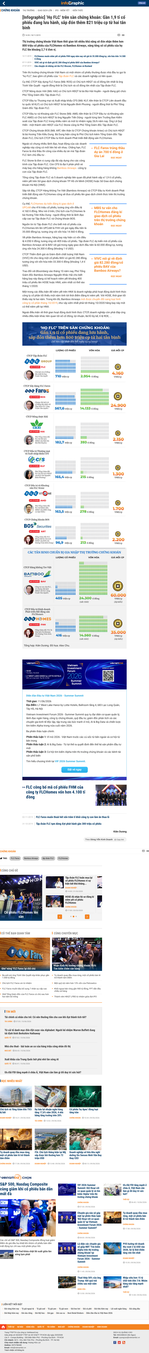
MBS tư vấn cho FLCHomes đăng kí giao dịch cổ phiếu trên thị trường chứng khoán (109, 216)
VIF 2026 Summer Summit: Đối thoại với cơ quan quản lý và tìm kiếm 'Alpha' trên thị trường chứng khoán (88, 1191)
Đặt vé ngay (75, 769)
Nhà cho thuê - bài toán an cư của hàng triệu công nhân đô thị (37, 1046)
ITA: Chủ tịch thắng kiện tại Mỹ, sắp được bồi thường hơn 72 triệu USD (50, 1155)
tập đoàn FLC (48, 858)
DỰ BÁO (20, 1327)
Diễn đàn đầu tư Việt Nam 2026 (99, 1313)
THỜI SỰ (11, 1327)
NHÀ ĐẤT (61, 1327)
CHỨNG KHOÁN (74, 1327)
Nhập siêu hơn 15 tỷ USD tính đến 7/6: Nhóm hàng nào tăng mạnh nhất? (135, 1282)
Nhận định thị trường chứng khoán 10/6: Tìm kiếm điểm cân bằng (75, 967)
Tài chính (8, 1021)
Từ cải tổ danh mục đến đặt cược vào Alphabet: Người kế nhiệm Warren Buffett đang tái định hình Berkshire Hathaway (50, 1032)
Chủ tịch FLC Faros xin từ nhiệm (17, 983)
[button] (59, 916)
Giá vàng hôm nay (11, 1309)
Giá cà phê (87, 1309)
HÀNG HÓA (30, 1327)
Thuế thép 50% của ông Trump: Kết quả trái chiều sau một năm (89, 1280)
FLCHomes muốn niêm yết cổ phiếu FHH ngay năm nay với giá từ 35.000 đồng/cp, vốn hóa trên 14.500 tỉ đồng (80, 57)
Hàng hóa (81, 1289)
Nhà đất (8, 1051)
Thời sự (126, 1199)
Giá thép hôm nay (11, 1313)
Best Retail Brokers (76, 1313)
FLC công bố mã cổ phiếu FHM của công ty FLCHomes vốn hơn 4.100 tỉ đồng (55, 792)
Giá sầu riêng (26, 1313)
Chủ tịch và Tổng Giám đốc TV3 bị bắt (16, 1111)
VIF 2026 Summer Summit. (70, 761)
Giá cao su (60, 1313)
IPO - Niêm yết (62, 10)
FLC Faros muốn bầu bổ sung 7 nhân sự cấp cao (24, 989)
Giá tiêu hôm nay (101, 1309)
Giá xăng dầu (134, 1309)
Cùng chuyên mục (66, 933)
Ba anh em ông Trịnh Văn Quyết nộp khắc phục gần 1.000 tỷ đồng (25, 976)
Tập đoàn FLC (66, 76)
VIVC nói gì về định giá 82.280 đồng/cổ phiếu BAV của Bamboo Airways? (67, 62)
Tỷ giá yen (52, 1309)
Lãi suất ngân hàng (119, 1309)
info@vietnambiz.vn (18, 1348)
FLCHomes (63, 858)
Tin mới (11, 1011)
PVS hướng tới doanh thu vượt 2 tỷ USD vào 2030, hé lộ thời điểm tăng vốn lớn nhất (134, 1248)
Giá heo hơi (75, 1309)
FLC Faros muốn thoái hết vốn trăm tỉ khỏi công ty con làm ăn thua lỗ (72, 817)
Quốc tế (8, 1038)
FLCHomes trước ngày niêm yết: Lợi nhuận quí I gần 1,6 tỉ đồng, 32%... (78, 880)
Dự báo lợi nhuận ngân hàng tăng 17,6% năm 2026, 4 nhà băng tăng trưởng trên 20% (49, 1112)
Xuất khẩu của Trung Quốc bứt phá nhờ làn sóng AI (32, 1059)
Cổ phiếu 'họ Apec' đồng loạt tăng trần (83, 1111)
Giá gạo (50, 1313)
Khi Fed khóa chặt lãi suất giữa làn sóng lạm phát (33, 1253)
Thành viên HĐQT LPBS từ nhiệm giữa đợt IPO (75, 997)
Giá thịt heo (40, 1313)
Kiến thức (78, 10)
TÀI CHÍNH (51, 1327)
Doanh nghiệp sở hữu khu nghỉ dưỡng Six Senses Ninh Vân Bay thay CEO (85, 1155)
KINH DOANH (102, 1327)
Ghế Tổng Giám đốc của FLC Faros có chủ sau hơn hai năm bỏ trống (25, 995)
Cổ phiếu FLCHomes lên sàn (21, 914)
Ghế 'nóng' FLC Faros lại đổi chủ (18, 968)
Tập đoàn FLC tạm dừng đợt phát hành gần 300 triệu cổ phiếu (68, 823)
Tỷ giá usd (41, 1309)
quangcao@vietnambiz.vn (129, 1337)
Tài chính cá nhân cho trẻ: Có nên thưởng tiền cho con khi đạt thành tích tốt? (45, 1017)
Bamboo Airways (66, 168)
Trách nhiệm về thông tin (14, 1350)
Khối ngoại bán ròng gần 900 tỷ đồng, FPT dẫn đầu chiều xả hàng (77, 990)
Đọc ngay (116, 157)
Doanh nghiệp (70, 888)
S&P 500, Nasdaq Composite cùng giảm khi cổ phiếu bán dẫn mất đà (26, 1189)
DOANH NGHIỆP (88, 1327)
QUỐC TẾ (40, 1327)
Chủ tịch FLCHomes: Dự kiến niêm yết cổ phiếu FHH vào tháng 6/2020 (78, 899)
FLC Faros (15, 858)
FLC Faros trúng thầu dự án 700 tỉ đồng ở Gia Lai (109, 152)
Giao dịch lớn (45, 10)
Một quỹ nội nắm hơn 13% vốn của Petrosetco (75, 983)
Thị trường (29, 10)
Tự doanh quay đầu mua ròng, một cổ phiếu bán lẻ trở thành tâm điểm (77, 976)
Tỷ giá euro (63, 1309)
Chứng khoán (10, 10)
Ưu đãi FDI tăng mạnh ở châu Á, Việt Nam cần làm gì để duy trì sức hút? (43, 1072)
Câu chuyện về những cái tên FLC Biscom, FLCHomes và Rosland (63, 66)
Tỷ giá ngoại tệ (28, 1309)
